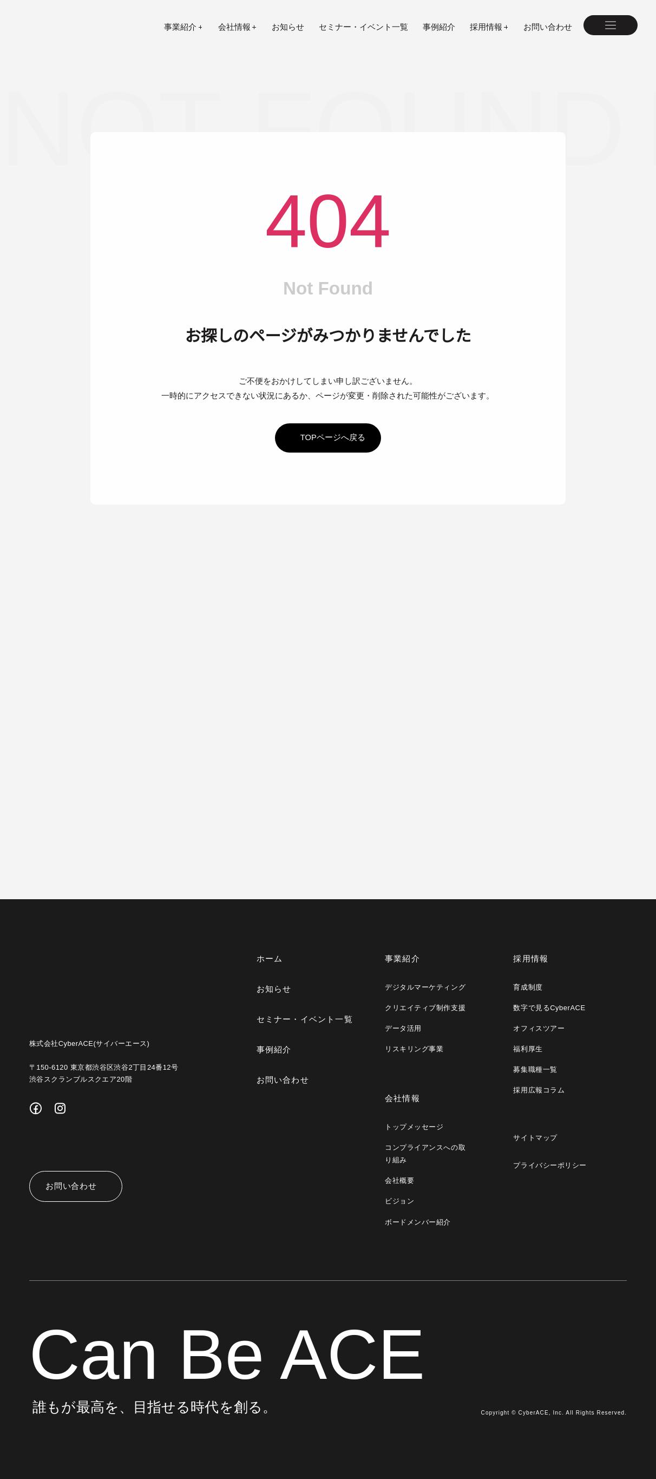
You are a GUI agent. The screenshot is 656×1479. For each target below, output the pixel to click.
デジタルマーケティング (425, 987)
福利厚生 (527, 1049)
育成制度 (527, 987)
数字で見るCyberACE (548, 1008)
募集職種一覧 (535, 1069)
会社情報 (402, 1098)
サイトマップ (535, 1138)
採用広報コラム (539, 1090)
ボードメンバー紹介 (418, 1222)
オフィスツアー (538, 1028)
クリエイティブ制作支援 (425, 1008)
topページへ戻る (332, 437)
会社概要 (399, 1180)
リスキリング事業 (414, 1049)
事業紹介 (402, 958)
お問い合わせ (547, 26)
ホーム (269, 958)
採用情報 (530, 958)
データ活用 (403, 1028)
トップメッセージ (414, 1127)
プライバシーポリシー (550, 1165)
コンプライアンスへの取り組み (425, 1153)
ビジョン (399, 1201)
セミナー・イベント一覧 (363, 26)
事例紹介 (439, 26)
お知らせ (288, 26)
